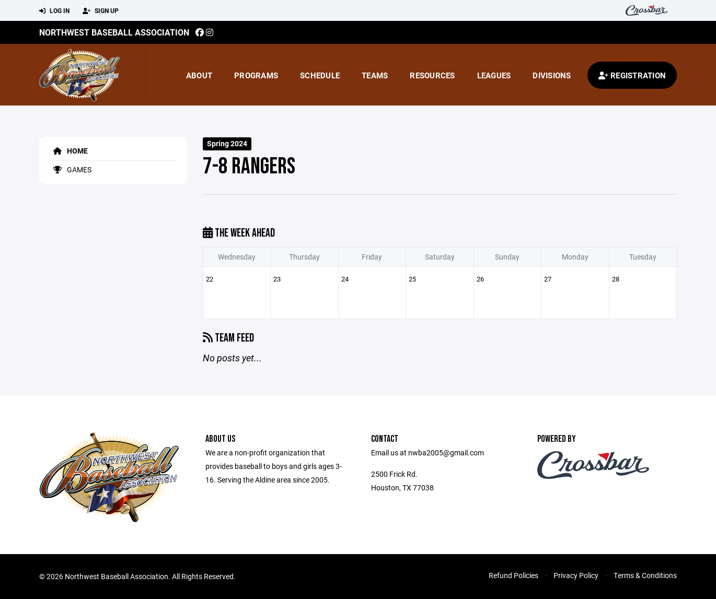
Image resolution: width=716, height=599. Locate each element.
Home (69, 151)
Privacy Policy (575, 575)
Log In (54, 11)
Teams (375, 75)
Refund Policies (513, 575)
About (199, 75)
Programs (256, 75)
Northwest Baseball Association (114, 32)
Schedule (320, 75)
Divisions (552, 75)
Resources (432, 75)
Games (70, 169)
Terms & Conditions (645, 575)
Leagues (494, 75)
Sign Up (101, 11)
